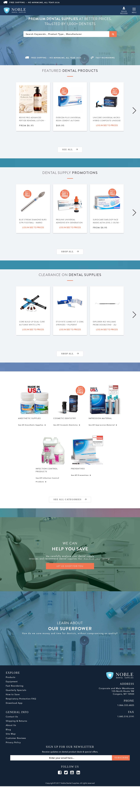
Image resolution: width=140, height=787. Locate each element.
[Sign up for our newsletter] (70, 758)
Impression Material (100, 418)
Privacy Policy (13, 743)
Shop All (70, 252)
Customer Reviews (16, 739)
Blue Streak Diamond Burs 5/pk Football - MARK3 (33, 221)
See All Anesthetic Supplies (32, 425)
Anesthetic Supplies (29, 418)
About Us (11, 726)
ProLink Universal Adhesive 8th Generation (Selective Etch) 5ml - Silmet (69, 224)
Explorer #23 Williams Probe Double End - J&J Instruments (104, 325)
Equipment (12, 682)
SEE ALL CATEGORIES (70, 500)
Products (10, 678)
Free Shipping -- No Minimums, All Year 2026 (32, 2)
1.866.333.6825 (125, 706)
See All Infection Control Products (47, 480)
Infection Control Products (47, 470)
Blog (8, 730)
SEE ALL (70, 149)
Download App (14, 703)
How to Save (13, 695)
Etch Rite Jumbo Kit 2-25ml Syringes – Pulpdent (70, 323)
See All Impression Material (103, 425)
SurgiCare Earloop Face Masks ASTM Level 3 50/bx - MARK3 (106, 223)
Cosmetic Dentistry (64, 418)
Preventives (78, 469)
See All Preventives (81, 476)
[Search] (113, 34)
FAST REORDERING (103, 57)
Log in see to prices (107, 125)
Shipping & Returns (16, 721)
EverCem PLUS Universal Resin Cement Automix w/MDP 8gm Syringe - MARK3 (68, 122)
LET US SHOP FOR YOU (70, 566)
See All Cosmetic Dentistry (66, 425)
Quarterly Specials (16, 691)
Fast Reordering (14, 686)
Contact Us (12, 717)
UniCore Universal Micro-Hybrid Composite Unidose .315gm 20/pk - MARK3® (107, 120)
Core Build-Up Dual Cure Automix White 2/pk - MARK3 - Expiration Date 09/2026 (32, 326)
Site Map (11, 734)
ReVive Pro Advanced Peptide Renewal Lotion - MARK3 (32, 120)
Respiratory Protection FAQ (21, 699)
